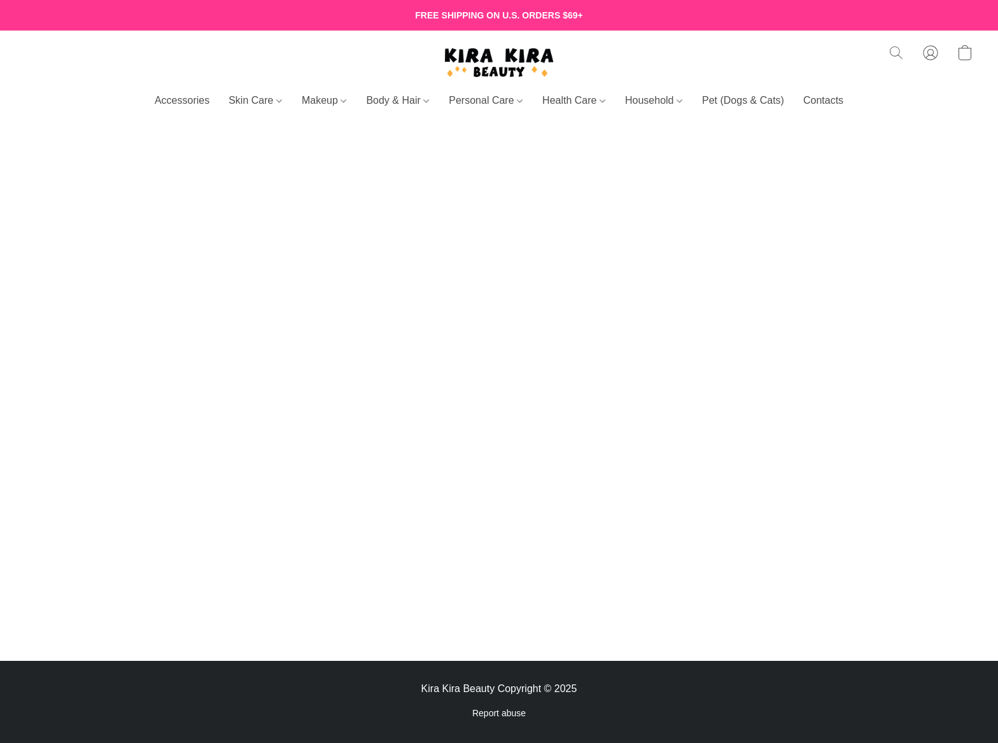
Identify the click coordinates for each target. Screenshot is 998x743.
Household (653, 100)
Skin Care (255, 100)
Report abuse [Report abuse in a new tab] (499, 713)
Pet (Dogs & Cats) (743, 100)
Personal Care (486, 100)
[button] (499, 62)
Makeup (324, 100)
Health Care (573, 100)
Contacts (823, 100)
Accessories (182, 100)
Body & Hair (397, 100)
